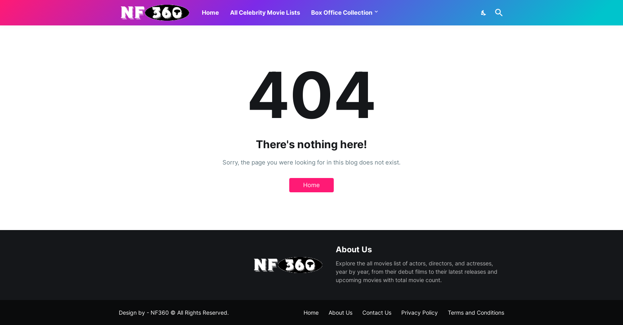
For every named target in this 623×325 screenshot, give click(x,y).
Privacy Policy (419, 312)
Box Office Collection (341, 12)
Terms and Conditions (476, 312)
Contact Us (376, 312)
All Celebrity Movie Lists (265, 12)
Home (210, 12)
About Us (340, 312)
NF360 (160, 312)
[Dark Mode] (484, 12)
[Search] (497, 12)
